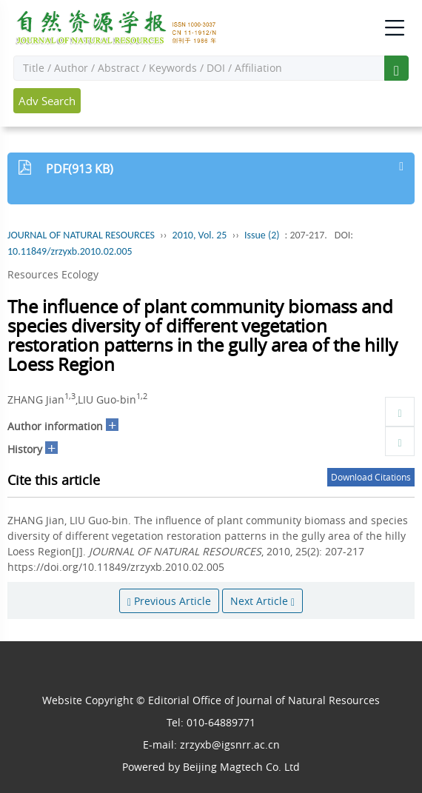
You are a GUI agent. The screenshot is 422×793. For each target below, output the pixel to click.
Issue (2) (262, 235)
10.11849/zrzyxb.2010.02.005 (70, 251)
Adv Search (47, 100)
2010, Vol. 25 (200, 235)
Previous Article (169, 601)
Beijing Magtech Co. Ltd (241, 767)
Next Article (262, 601)
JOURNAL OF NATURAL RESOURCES (81, 235)
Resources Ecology (52, 274)
